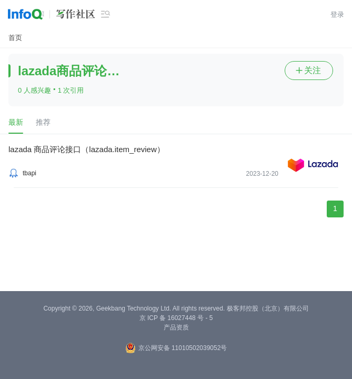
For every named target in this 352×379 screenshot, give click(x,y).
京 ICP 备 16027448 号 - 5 (176, 318)
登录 (337, 14)
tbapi (29, 173)
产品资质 (176, 327)
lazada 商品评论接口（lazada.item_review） (86, 149)
